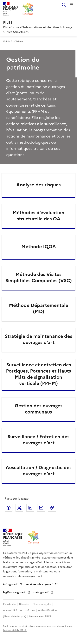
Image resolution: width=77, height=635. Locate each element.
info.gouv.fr (11, 584)
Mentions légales (42, 604)
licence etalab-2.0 (13, 630)
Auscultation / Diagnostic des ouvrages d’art (39, 470)
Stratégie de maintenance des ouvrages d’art (38, 339)
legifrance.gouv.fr (15, 592)
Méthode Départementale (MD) (38, 308)
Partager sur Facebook (8, 508)
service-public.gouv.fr (40, 584)
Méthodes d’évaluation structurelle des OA (38, 216)
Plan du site (9, 604)
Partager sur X (19, 508)
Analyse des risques (38, 185)
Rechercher (64, 4)
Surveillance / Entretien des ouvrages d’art (38, 440)
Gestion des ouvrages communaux (38, 409)
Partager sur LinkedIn (30, 508)
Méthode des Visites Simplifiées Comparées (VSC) (38, 277)
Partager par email (41, 508)
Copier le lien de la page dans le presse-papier (52, 508)
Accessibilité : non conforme (19, 610)
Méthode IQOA (38, 247)
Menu (71, 4)
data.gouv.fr (42, 592)
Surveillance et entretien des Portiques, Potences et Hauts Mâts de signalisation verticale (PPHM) (38, 374)
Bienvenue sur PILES (40, 616)
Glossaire (24, 604)
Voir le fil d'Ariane (13, 41)
